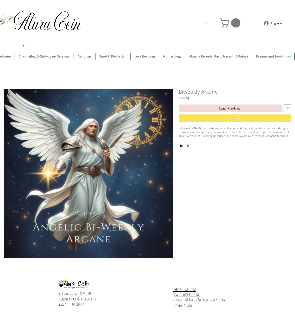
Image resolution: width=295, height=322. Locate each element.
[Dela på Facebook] (181, 146)
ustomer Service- (184, 305)
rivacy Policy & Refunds (187, 294)
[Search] (206, 24)
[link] (231, 23)
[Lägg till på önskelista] (287, 108)
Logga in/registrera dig (211, 8)
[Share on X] (188, 146)
